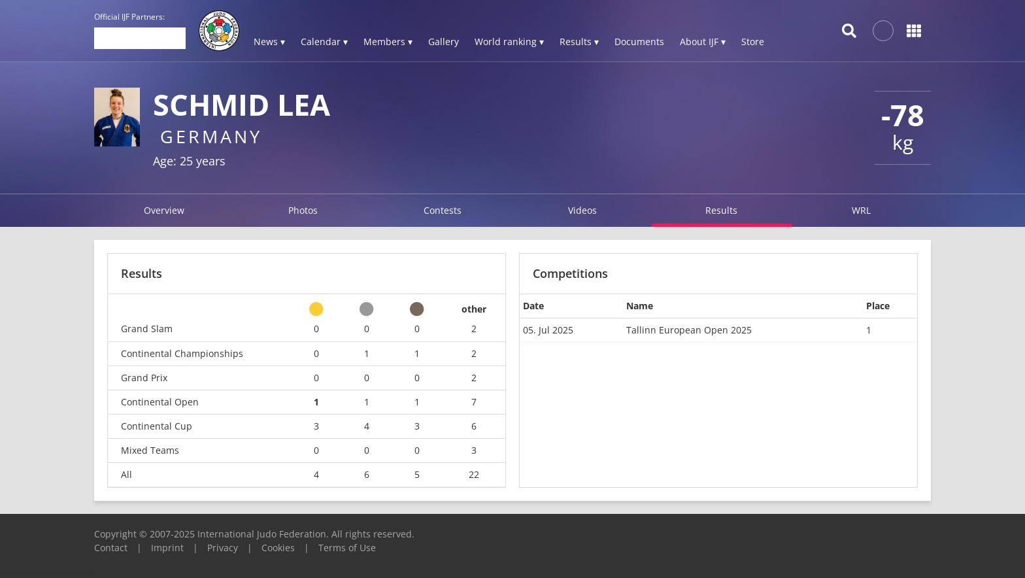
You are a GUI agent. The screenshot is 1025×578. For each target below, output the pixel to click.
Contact (110, 547)
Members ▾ (387, 41)
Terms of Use (347, 547)
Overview (164, 210)
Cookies (278, 547)
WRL (861, 210)
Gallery (443, 41)
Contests (443, 210)
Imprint (167, 547)
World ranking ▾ (509, 41)
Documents (639, 41)
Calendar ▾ (324, 41)
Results (721, 210)
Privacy (222, 547)
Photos (303, 210)
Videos (582, 210)
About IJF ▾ (703, 41)
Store (752, 41)
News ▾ (269, 41)
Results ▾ (579, 41)
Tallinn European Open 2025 (689, 330)
